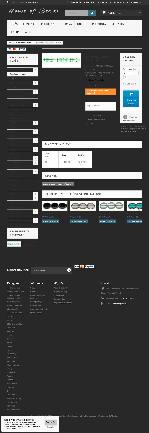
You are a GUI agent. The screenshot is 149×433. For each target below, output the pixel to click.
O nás (14, 24)
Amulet (13, 114)
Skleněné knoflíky (18, 118)
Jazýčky (13, 194)
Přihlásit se (136, 2)
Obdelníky (14, 176)
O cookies (51, 427)
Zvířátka (13, 127)
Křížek (14, 78)
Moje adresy (58, 295)
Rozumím (51, 422)
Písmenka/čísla (16, 167)
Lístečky (13, 145)
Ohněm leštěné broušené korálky (21, 85)
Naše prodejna (36, 302)
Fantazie (13, 180)
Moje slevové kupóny (62, 303)
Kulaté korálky (16, 220)
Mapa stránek (36, 313)
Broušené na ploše (18, 74)
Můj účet (59, 283)
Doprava (66, 24)
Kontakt (29, 24)
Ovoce (13, 136)
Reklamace (119, 24)
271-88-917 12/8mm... (29, 243)
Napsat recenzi (93, 105)
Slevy (32, 288)
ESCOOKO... (48, 214)
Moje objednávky (60, 288)
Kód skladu (90, 66)
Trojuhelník (15, 189)
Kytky (12, 132)
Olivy (12, 198)
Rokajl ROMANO (17, 105)
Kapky (12, 149)
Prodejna (47, 24)
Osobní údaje (59, 299)
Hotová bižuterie (17, 70)
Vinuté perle (15, 101)
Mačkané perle (16, 92)
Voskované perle (17, 96)
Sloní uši (14, 216)
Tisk (91, 124)
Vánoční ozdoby (17, 207)
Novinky (34, 292)
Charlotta (14, 109)
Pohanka (14, 203)
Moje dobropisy (60, 292)
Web (28, 32)
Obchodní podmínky (91, 24)
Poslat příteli (95, 115)
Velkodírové (15, 158)
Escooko (14, 123)
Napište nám (35, 305)
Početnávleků (129, 69)
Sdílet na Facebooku (97, 119)
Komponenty (15, 211)
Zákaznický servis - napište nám (79, 2)
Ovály (12, 172)
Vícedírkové (15, 163)
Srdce (12, 140)
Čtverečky (14, 154)
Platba (15, 32)
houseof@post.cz (120, 304)
